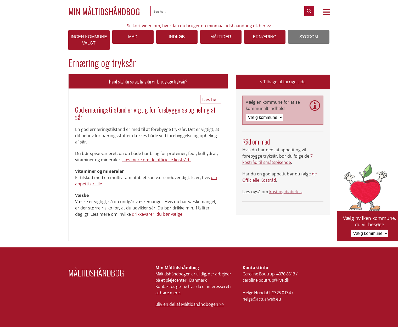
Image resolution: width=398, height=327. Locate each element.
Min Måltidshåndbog (104, 11)
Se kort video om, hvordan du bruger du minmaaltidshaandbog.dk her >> (199, 26)
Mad (133, 37)
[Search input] (228, 11)
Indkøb (177, 37)
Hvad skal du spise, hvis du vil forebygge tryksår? (148, 81)
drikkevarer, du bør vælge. (157, 214)
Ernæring (265, 37)
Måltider (220, 37)
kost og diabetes (285, 192)
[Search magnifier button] (309, 11)
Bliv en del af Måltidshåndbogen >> (189, 304)
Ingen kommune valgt (89, 40)
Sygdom (308, 37)
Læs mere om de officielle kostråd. (156, 160)
